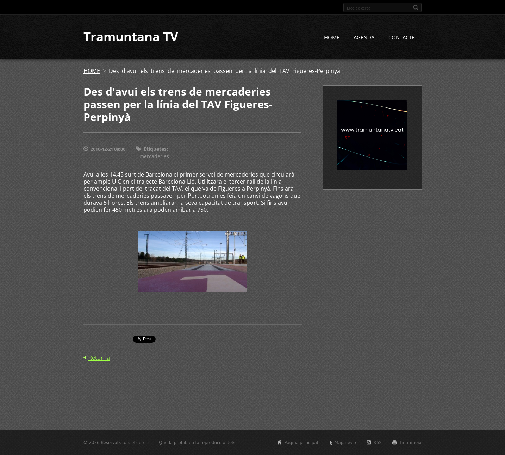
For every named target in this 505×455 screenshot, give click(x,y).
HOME (331, 37)
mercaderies (154, 156)
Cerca (415, 7)
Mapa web (345, 442)
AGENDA (364, 37)
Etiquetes (155, 149)
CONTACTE (401, 37)
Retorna (99, 358)
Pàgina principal (301, 442)
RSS (378, 442)
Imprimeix (411, 442)
